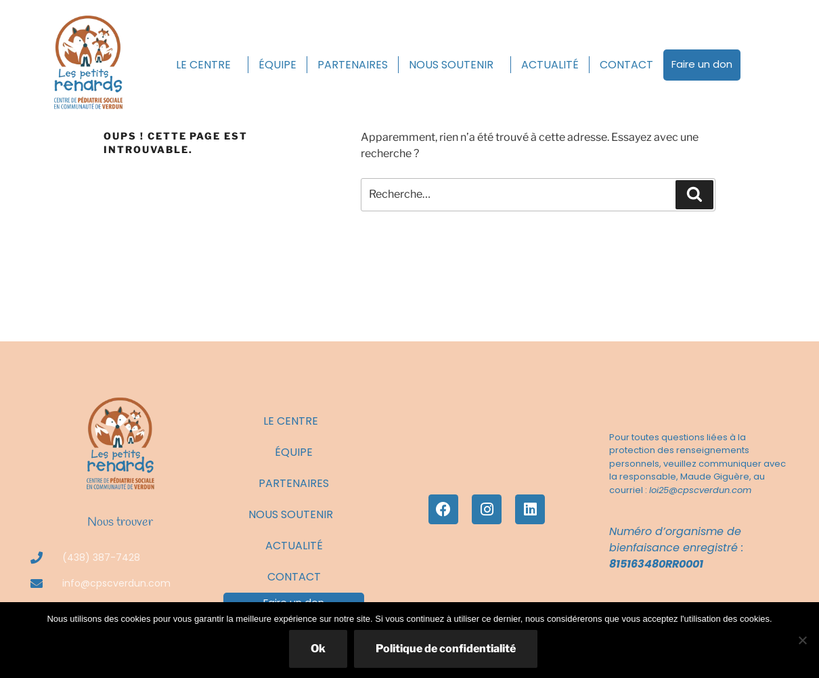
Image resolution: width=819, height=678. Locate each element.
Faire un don (701, 64)
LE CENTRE (207, 64)
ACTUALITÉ (550, 64)
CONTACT (626, 64)
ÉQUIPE (277, 64)
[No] (802, 640)
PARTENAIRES (352, 64)
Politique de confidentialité (446, 648)
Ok (318, 648)
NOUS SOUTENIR (454, 64)
